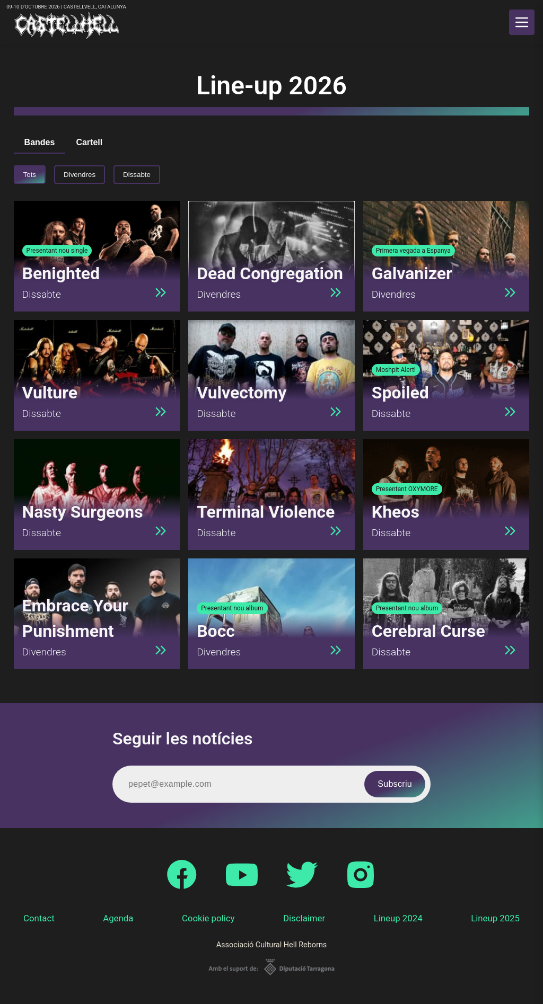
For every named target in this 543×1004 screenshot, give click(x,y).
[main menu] (522, 22)
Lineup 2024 (398, 918)
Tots (29, 175)
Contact (39, 918)
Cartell (89, 142)
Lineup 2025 (495, 918)
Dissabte (137, 175)
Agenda (118, 918)
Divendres (79, 175)
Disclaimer (304, 918)
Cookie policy (208, 918)
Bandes (39, 142)
